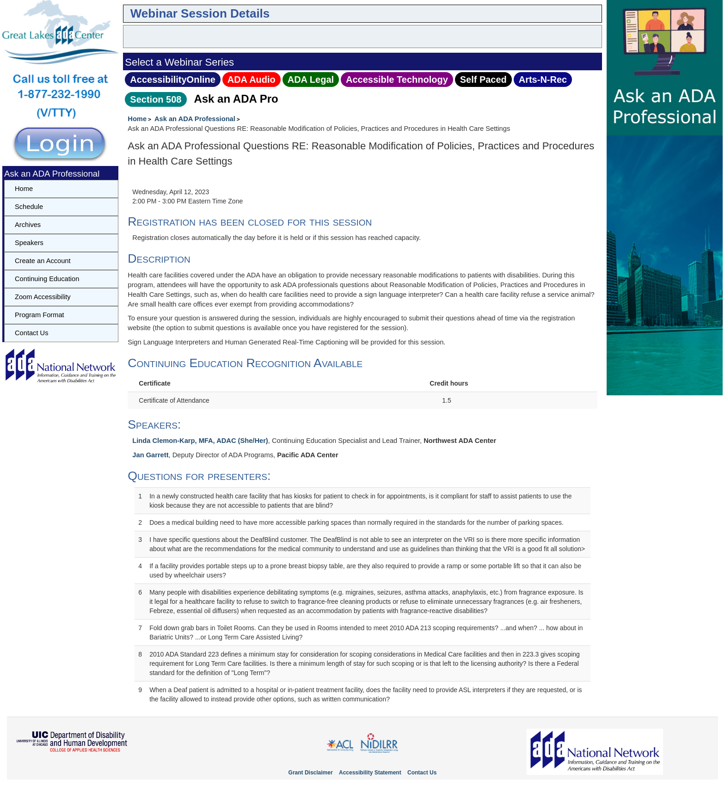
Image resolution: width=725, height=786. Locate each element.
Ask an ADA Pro (236, 98)
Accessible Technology (397, 79)
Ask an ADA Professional (194, 119)
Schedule (29, 206)
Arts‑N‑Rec (543, 79)
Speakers (29, 242)
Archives (28, 224)
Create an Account (43, 260)
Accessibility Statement (370, 772)
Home (137, 119)
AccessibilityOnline (172, 79)
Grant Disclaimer (311, 772)
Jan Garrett (150, 455)
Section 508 (155, 99)
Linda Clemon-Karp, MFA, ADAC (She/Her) (200, 440)
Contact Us (32, 333)
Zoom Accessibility (43, 297)
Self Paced (483, 79)
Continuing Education (47, 278)
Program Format (39, 315)
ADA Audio (251, 79)
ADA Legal (311, 79)
